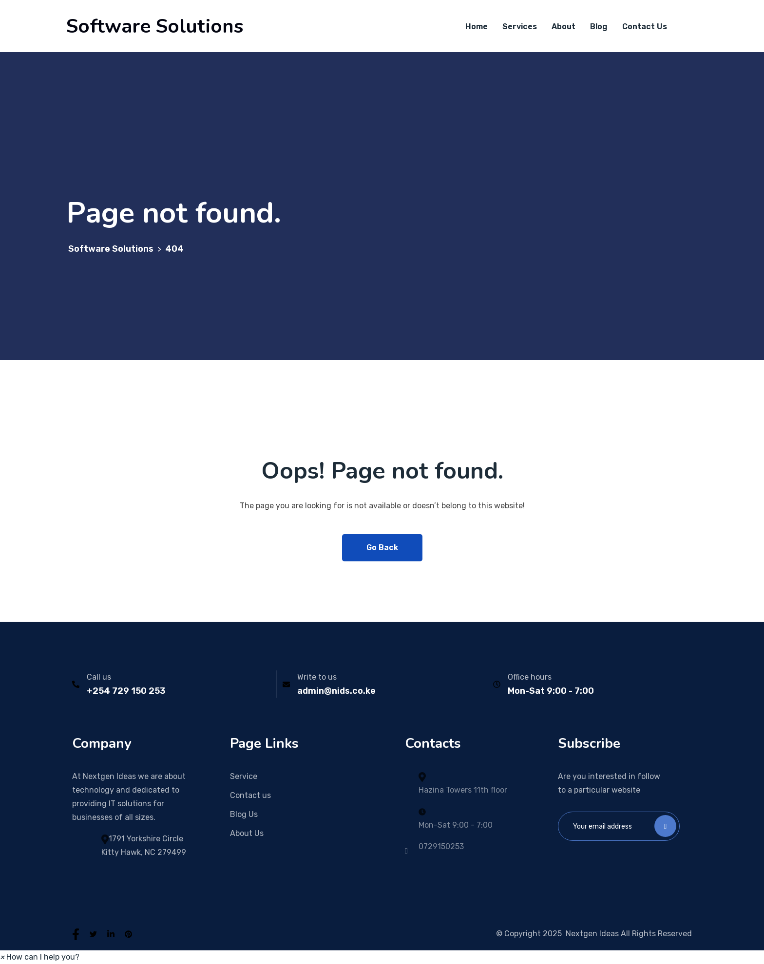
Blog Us (244, 814)
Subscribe (665, 826)
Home (476, 26)
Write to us (317, 677)
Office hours (530, 677)
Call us (99, 677)
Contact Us (644, 26)
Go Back (382, 547)
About (563, 26)
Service (243, 776)
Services (519, 26)
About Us (247, 833)
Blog (599, 26)
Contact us (250, 795)
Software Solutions (154, 26)
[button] (39, 957)
